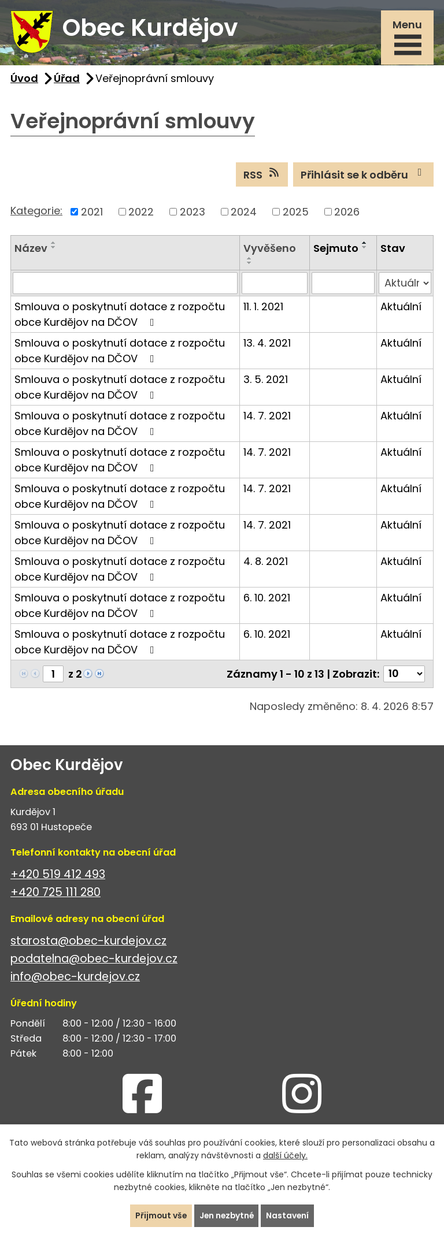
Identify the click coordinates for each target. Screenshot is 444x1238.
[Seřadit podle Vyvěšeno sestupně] (249, 264)
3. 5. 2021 (265, 381)
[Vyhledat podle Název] (125, 285)
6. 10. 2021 (266, 599)
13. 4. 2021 (267, 344)
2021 (92, 213)
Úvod (24, 80)
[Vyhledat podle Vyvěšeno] (275, 285)
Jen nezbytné (226, 1215)
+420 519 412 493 (57, 876)
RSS (262, 176)
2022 (141, 213)
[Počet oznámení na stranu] (404, 675)
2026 (347, 213)
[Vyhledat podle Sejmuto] (343, 285)
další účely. (285, 1155)
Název (30, 250)
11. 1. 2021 (263, 308)
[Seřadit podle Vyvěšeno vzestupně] (249, 260)
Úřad (67, 80)
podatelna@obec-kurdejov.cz (93, 960)
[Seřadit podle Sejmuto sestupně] (364, 249)
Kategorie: (36, 212)
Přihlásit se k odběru (364, 176)
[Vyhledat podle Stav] (405, 285)
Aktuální (400, 308)
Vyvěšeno (269, 250)
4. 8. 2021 (265, 563)
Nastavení (289, 1215)
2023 (192, 213)
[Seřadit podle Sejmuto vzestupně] (364, 244)
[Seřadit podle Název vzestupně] (53, 244)
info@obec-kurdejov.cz (75, 978)
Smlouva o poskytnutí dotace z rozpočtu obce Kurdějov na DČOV (119, 316)
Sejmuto (335, 250)
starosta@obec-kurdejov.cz (88, 942)
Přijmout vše (159, 1215)
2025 (296, 213)
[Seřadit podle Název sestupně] (53, 249)
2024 (244, 213)
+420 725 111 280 (55, 894)
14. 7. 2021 (267, 417)
